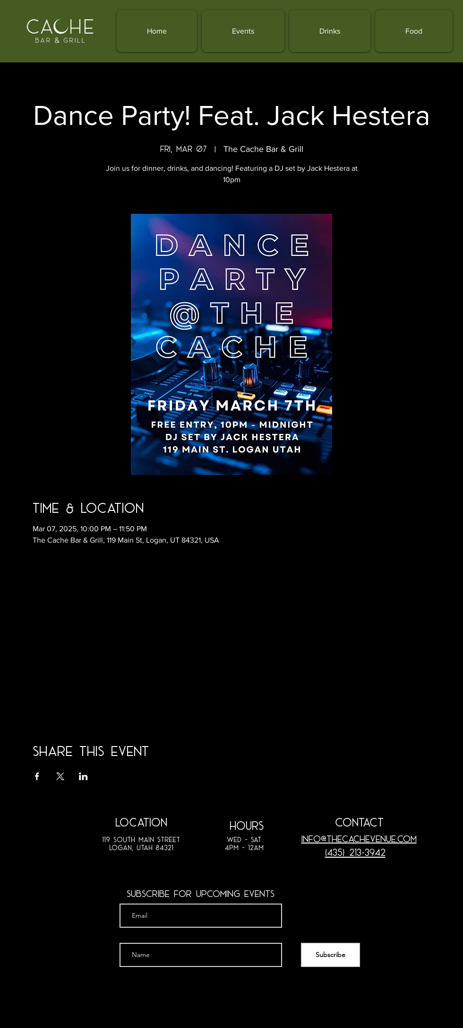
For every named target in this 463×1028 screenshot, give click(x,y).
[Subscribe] (330, 955)
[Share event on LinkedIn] (83, 776)
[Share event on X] (60, 776)
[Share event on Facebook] (37, 776)
